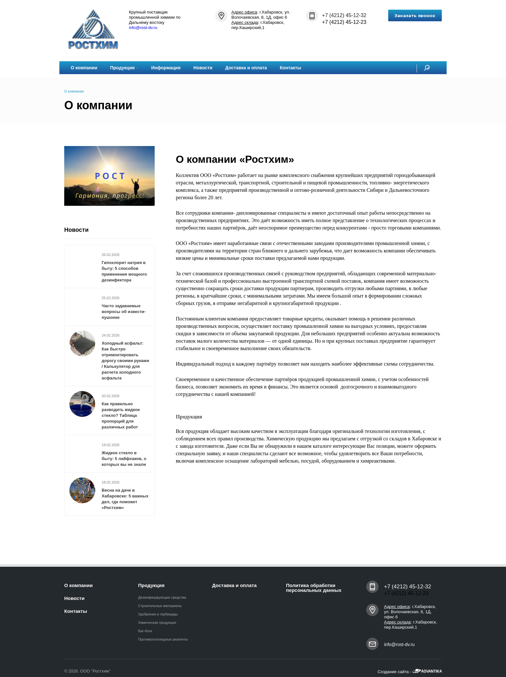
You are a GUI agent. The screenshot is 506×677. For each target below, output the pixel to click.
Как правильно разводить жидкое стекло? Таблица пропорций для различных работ (121, 415)
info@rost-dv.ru (143, 27)
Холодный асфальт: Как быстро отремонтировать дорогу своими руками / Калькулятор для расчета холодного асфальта (125, 360)
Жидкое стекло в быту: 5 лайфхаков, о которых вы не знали (124, 458)
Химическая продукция (157, 622)
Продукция (124, 67)
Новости (202, 67)
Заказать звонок (415, 15)
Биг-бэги (145, 631)
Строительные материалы (160, 606)
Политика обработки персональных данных (313, 588)
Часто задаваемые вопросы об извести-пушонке (124, 311)
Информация (165, 67)
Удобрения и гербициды (158, 614)
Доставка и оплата (246, 67)
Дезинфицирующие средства (162, 597)
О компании (84, 67)
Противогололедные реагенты (163, 639)
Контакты (290, 67)
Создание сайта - (410, 671)
